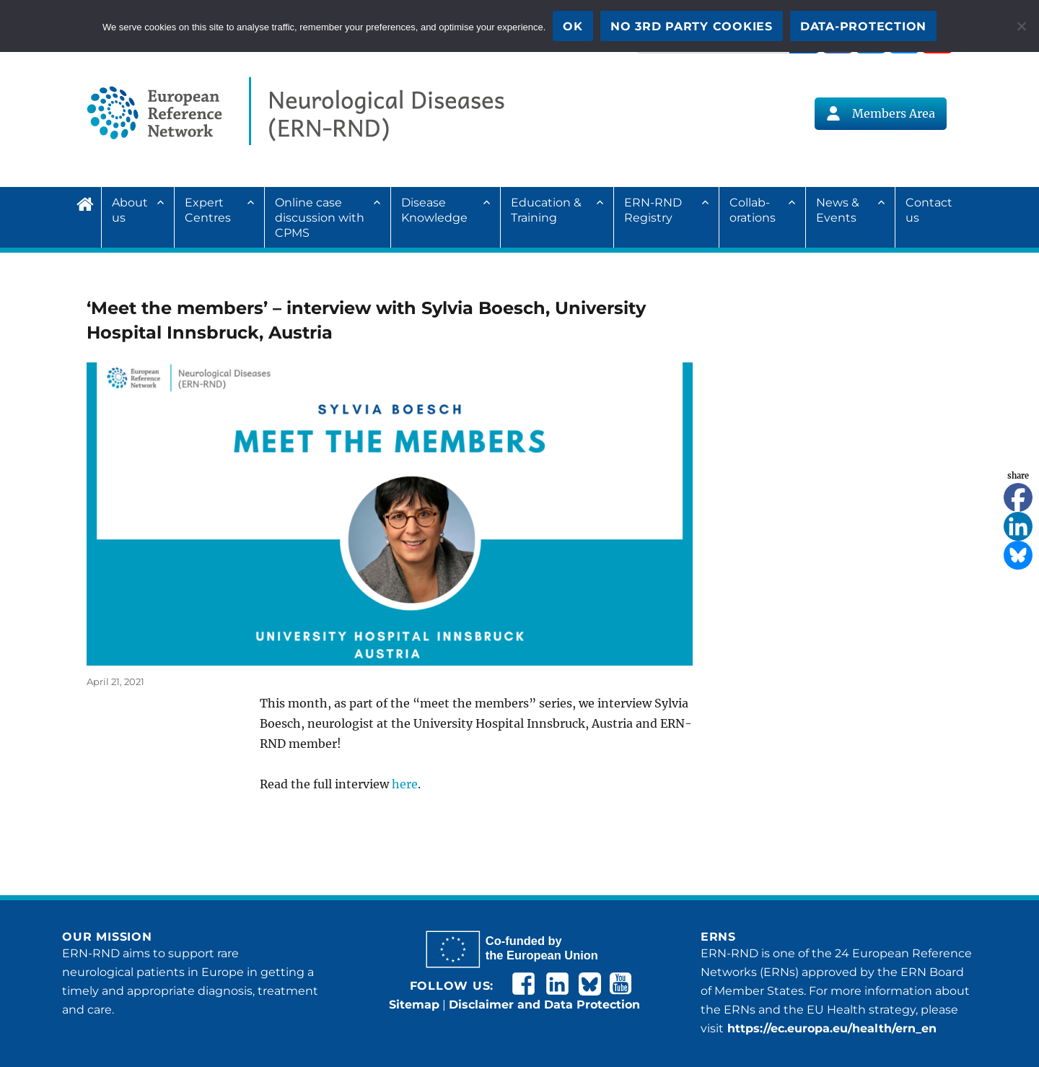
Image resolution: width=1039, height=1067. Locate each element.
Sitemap (414, 1004)
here (405, 784)
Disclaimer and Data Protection (544, 1004)
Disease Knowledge (434, 210)
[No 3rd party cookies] (1021, 26)
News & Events (837, 210)
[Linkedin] (1018, 526)
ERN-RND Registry (653, 210)
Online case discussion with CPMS (319, 218)
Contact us (929, 210)
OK (573, 26)
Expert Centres (208, 210)
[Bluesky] (1018, 555)
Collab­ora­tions (752, 210)
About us (130, 210)
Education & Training (546, 210)
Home (88, 202)
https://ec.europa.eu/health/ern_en (830, 1028)
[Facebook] (1018, 497)
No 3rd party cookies (691, 26)
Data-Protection (863, 26)
